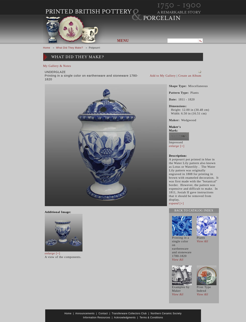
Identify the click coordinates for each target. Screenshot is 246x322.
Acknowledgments (125, 317)
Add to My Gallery (163, 75)
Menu (123, 41)
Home (46, 47)
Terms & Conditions (151, 317)
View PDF (199, 71)
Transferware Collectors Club (129, 313)
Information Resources (96, 317)
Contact (103, 313)
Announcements (85, 313)
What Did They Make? (69, 47)
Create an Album (189, 75)
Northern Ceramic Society (166, 313)
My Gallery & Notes (57, 65)
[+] (52, 253)
